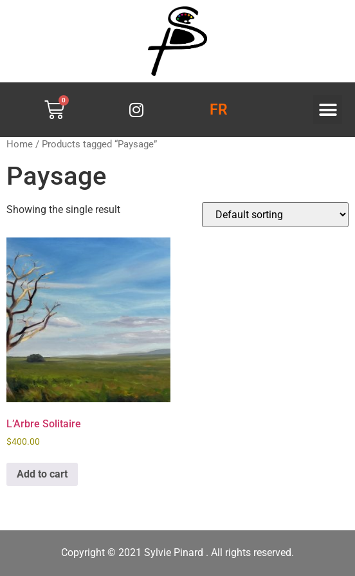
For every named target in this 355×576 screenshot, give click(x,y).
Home (19, 144)
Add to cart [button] (42, 474)
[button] (327, 109)
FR (219, 109)
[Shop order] (275, 214)
